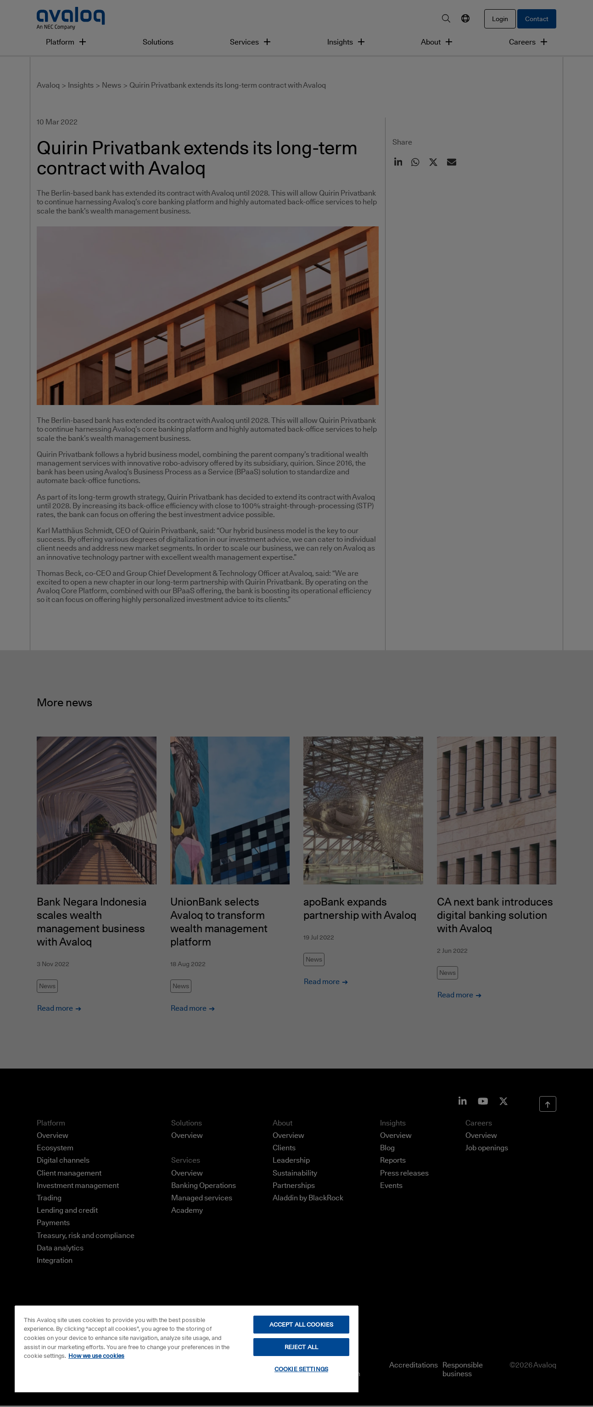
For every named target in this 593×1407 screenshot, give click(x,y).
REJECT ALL (301, 1347)
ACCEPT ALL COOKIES (301, 1324)
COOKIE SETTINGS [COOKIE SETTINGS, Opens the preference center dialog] (301, 1369)
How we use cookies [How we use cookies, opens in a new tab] (96, 1355)
